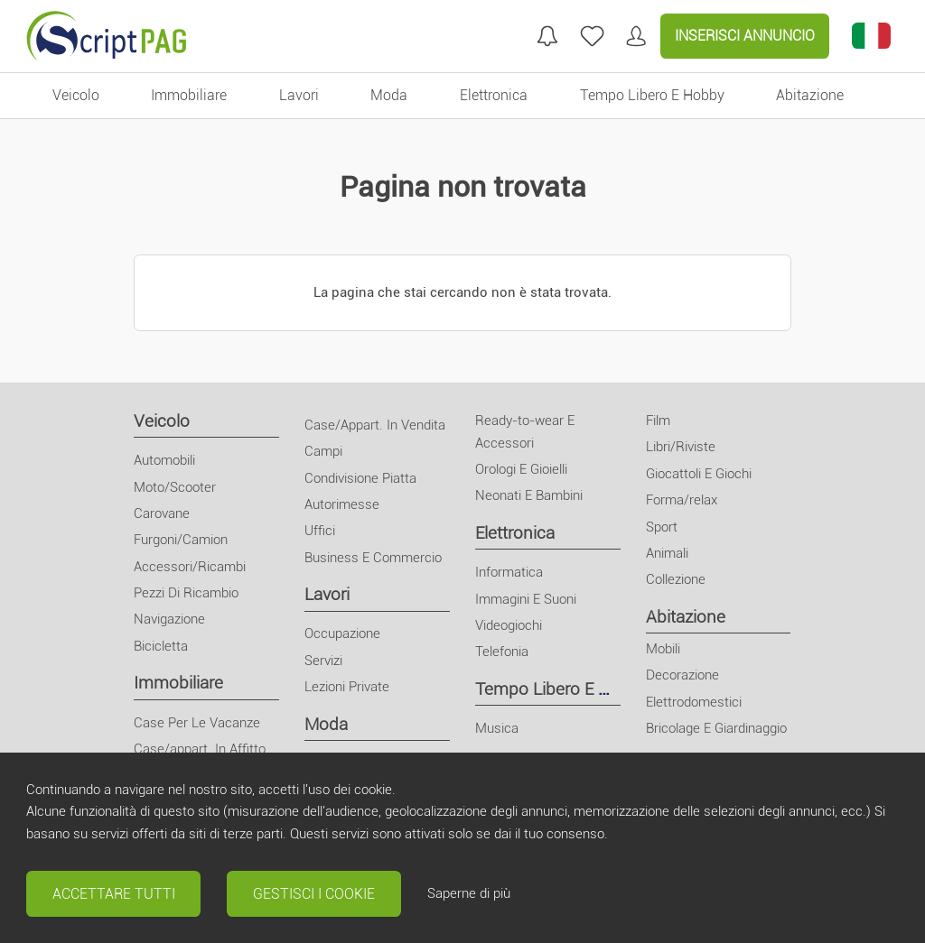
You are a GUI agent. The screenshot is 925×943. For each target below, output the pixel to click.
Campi (323, 451)
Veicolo (162, 421)
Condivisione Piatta (360, 478)
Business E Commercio (373, 558)
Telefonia (501, 651)
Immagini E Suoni (525, 599)
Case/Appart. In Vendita (374, 425)
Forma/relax (681, 500)
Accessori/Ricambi (190, 567)
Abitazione (685, 616)
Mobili (663, 649)
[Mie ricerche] (547, 36)
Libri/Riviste (680, 447)
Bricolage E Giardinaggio (716, 728)
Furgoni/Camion (181, 540)
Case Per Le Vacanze (197, 723)
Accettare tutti (113, 893)
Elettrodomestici (694, 702)
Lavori (327, 594)
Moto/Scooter (175, 487)
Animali (667, 553)
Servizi (323, 660)
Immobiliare (178, 682)
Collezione (675, 579)
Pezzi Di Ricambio (186, 593)
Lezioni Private (346, 687)
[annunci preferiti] (592, 36)
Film (658, 420)
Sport (661, 527)
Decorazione (682, 675)
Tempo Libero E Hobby (561, 689)
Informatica (509, 572)
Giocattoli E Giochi (699, 474)
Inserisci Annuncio (745, 35)
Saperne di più (468, 893)
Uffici (319, 530)
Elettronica (515, 532)
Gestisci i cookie (314, 893)
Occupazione (342, 633)
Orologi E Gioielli (521, 469)
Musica (497, 728)
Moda (326, 724)
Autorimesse (341, 504)
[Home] (106, 36)
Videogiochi (508, 625)
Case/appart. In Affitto (200, 749)
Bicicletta (161, 646)
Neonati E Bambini (529, 495)
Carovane (162, 513)
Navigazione (169, 619)
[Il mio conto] (636, 36)
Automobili (164, 460)
